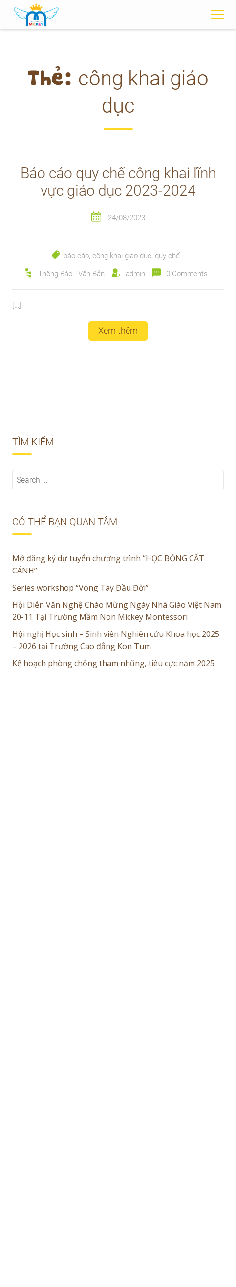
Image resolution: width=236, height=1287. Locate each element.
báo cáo (76, 255)
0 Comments (187, 273)
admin (135, 273)
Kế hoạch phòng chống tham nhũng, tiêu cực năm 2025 (113, 663)
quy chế (167, 255)
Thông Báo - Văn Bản (71, 273)
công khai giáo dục (121, 255)
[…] (16, 305)
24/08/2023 (126, 217)
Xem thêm (118, 331)
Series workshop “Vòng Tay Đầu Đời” (80, 587)
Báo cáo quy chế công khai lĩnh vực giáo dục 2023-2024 (118, 181)
